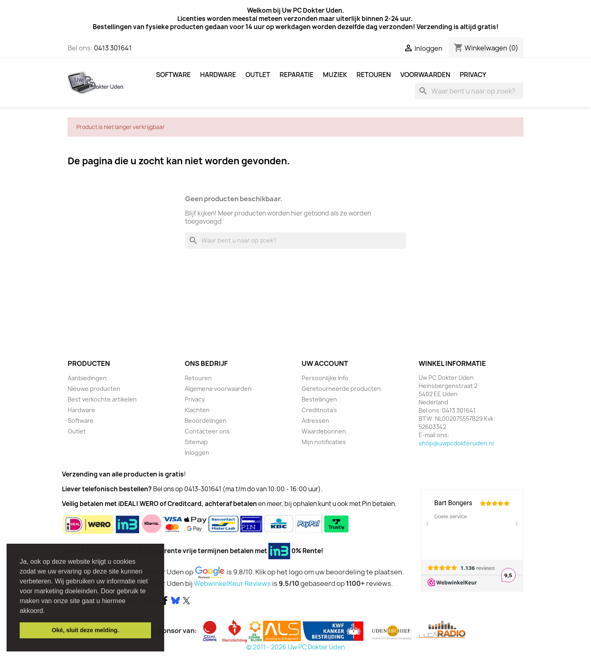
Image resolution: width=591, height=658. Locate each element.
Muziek (335, 74)
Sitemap (196, 442)
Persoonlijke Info (325, 378)
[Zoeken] (469, 91)
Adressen (315, 420)
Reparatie (296, 74)
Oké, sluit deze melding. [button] (85, 630)
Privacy (473, 74)
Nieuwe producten (94, 389)
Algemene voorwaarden (218, 389)
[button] (48, 611)
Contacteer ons (207, 431)
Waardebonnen (324, 431)
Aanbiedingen (87, 378)
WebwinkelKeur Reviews (232, 583)
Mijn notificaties (324, 442)
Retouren (374, 74)
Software (173, 74)
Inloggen (197, 452)
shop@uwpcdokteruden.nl (456, 443)
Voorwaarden (425, 74)
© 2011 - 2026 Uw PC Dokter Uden (295, 647)
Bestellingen (319, 399)
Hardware (218, 74)
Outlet (257, 74)
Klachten (197, 410)
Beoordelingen (206, 420)
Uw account (325, 363)
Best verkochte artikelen (102, 399)
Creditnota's (319, 410)
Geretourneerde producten (341, 389)
